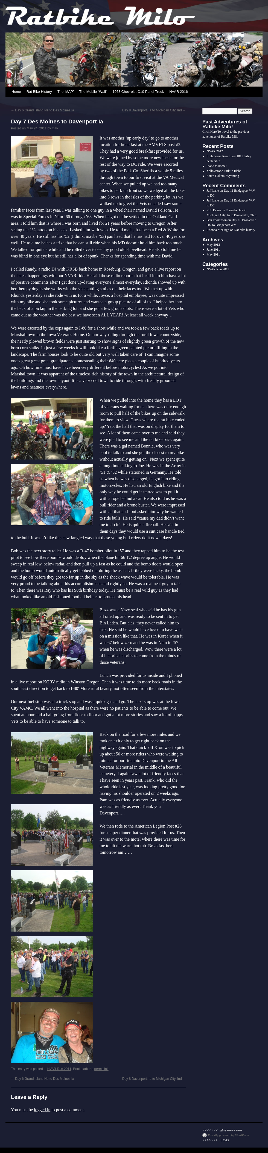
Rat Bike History (39, 92)
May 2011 (213, 254)
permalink (101, 1069)
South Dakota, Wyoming (223, 176)
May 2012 (213, 245)
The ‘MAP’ (65, 92)
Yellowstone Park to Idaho (224, 171)
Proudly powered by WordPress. (229, 1135)
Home (16, 92)
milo (55, 128)
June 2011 (213, 249)
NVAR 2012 (215, 151)
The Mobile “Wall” (93, 92)
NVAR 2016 (178, 92)
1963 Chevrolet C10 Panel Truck (138, 92)
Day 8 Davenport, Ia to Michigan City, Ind (154, 110)
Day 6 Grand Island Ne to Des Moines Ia (42, 110)
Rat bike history (244, 230)
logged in (42, 1109)
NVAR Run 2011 (59, 1069)
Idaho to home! (217, 166)
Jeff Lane (213, 190)
